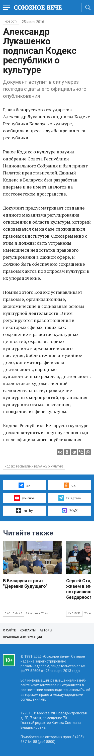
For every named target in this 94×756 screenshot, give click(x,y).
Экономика (13, 613)
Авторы (46, 630)
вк (24, 485)
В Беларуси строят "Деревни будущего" (25, 583)
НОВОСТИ (11, 21)
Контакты (28, 630)
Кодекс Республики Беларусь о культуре (34, 466)
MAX (69, 510)
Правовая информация (22, 637)
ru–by (24, 510)
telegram (69, 498)
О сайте (9, 630)
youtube (24, 498)
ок (69, 485)
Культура (74, 613)
